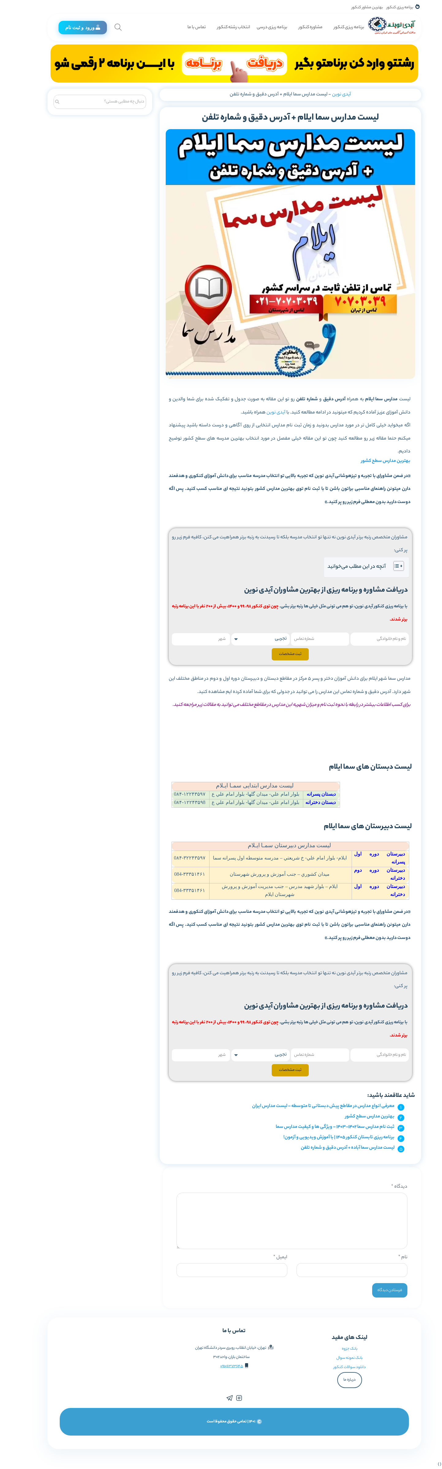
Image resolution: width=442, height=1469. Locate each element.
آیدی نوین (328, 94)
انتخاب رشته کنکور (220, 27)
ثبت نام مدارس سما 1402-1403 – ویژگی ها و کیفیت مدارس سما (322, 1127)
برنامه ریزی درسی (259, 27)
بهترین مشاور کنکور (354, 7)
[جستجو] (44, 101)
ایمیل (267, 1257)
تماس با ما (183, 27)
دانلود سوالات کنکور (336, 1367)
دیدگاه (386, 1187)
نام (389, 1257)
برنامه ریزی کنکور (386, 7)
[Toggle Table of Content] (382, 566)
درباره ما (336, 1380)
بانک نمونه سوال (336, 1358)
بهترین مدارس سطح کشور (372, 461)
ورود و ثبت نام (69, 27)
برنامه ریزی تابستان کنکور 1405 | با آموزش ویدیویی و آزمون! (325, 1137)
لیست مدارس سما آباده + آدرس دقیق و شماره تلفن (334, 1148)
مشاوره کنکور (297, 27)
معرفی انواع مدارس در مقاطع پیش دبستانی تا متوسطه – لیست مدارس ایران (310, 1106)
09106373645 (218, 1366)
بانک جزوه (336, 1349)
